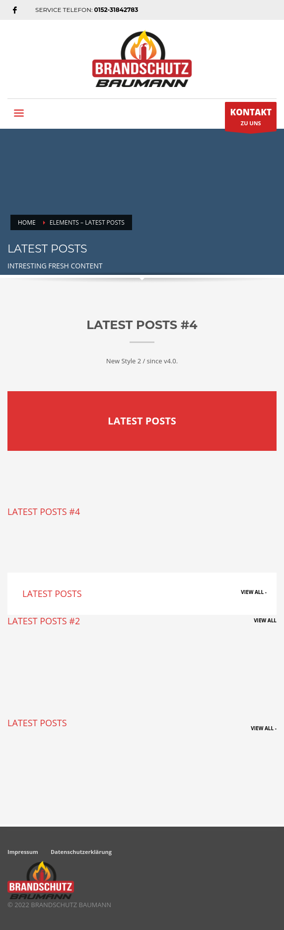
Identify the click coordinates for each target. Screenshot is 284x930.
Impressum (22, 851)
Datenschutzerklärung (81, 851)
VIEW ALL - (254, 592)
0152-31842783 (116, 9)
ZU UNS (251, 118)
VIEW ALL (265, 620)
